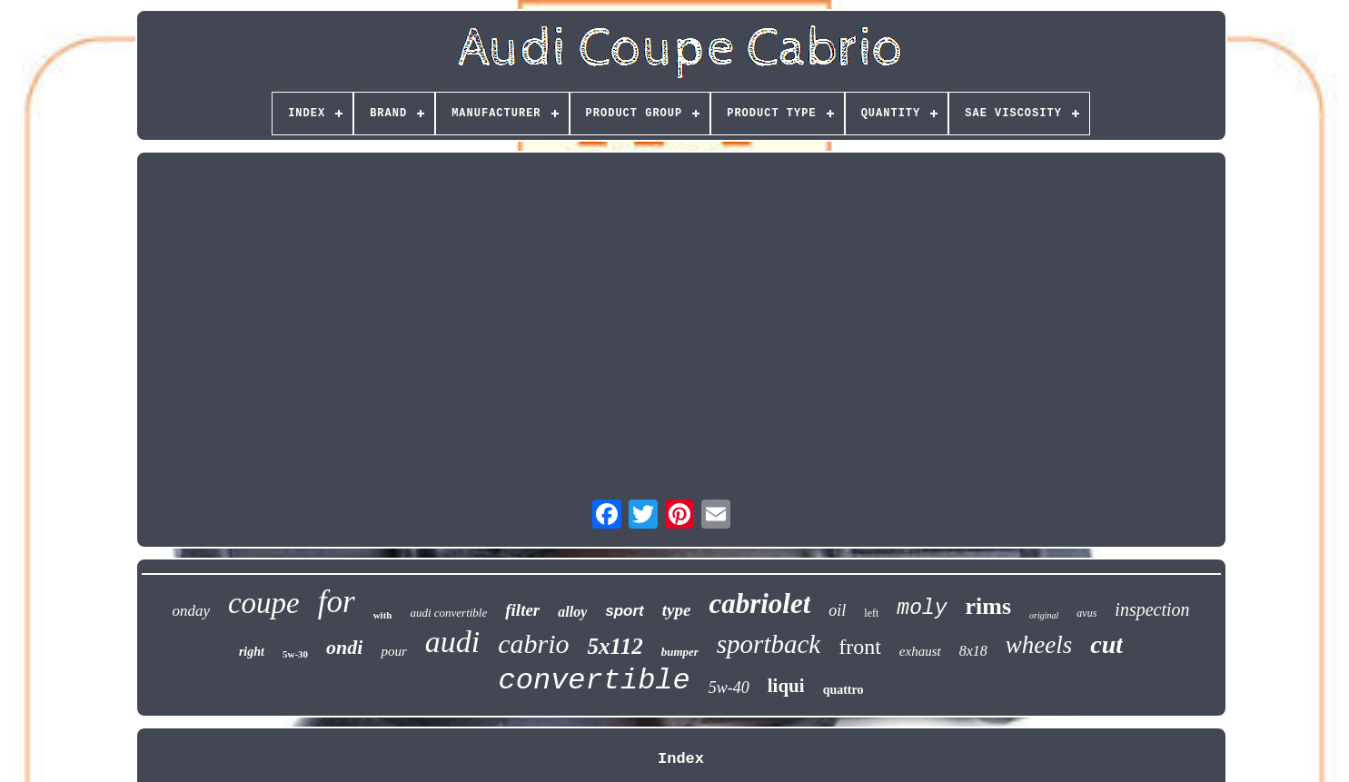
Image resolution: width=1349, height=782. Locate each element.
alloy (572, 611)
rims (989, 606)
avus (1086, 613)
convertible (594, 681)
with (382, 614)
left (871, 613)
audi (452, 641)
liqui (786, 686)
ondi (344, 647)
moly (922, 608)
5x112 (615, 646)
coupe (264, 603)
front (859, 646)
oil (837, 610)
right (251, 651)
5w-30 (295, 653)
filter (522, 609)
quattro (843, 690)
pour (393, 651)
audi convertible (448, 612)
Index (681, 758)
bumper (680, 651)
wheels (1039, 644)
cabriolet (759, 603)
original (1043, 615)
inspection (1152, 609)
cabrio (533, 643)
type (676, 609)
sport (624, 610)
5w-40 (729, 687)
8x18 (973, 650)
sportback (768, 643)
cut (1106, 644)
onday (191, 610)
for (336, 601)
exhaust (920, 651)
